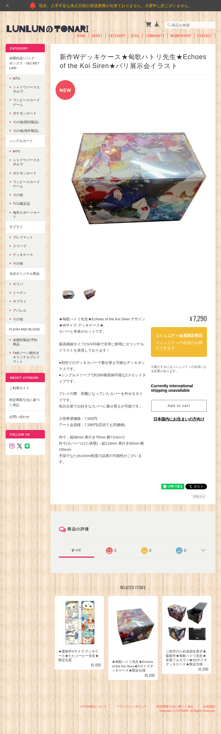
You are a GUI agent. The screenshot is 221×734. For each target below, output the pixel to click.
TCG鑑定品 (21, 203)
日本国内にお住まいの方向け (178, 418)
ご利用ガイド (19, 387)
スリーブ (19, 246)
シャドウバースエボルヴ (26, 89)
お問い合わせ (19, 416)
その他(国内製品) (26, 122)
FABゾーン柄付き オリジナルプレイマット (26, 357)
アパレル (19, 310)
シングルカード (21, 141)
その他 (18, 195)
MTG (16, 78)
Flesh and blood (24, 329)
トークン (19, 292)
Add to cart (179, 405)
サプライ (16, 227)
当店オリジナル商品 (24, 273)
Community (155, 35)
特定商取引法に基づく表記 (24, 402)
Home (81, 35)
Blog (135, 35)
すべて (76, 549)
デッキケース (23, 254)
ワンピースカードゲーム (26, 102)
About (97, 35)
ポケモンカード (24, 113)
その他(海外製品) (26, 130)
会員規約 (209, 705)
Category (117, 35)
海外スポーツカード (26, 214)
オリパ (18, 284)
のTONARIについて (93, 705)
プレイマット (23, 237)
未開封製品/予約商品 (25, 342)
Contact (204, 35)
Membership (181, 35)
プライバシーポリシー (131, 705)
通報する (199, 495)
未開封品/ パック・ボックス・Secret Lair (24, 63)
